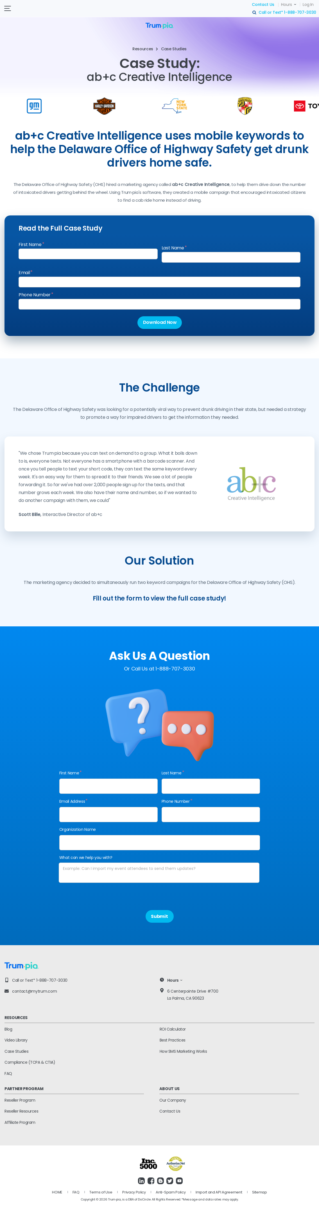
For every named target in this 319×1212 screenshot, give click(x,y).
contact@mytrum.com (34, 991)
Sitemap (259, 1192)
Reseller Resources (21, 1111)
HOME (57, 1192)
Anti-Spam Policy (170, 1192)
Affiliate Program (19, 1122)
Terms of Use (100, 1192)
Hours (286, 4)
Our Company (172, 1100)
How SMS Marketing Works (183, 1051)
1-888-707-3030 (300, 12)
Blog (8, 1029)
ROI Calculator (173, 1029)
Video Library (16, 1040)
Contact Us (263, 4)
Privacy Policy (134, 1192)
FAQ (8, 1073)
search (254, 12)
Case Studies (16, 1051)
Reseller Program (19, 1100)
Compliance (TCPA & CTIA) (29, 1062)
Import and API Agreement (219, 1192)
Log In (308, 4)
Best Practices (172, 1040)
